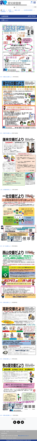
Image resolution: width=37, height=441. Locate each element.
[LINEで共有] (14, 422)
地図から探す (17, 10)
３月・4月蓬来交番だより (6, 189)
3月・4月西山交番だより (5, 302)
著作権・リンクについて (11, 431)
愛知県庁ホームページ (21, 431)
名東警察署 (3, 11)
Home (3, 10)
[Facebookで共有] (22, 422)
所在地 (9, 10)
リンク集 (3, 431)
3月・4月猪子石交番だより (6, 133)
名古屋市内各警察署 (28, 10)
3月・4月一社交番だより (5, 246)
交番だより (11, 11)
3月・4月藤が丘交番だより (6, 76)
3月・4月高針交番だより (5, 358)
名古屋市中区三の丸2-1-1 (23, 435)
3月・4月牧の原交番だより (6, 415)
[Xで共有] (18, 422)
